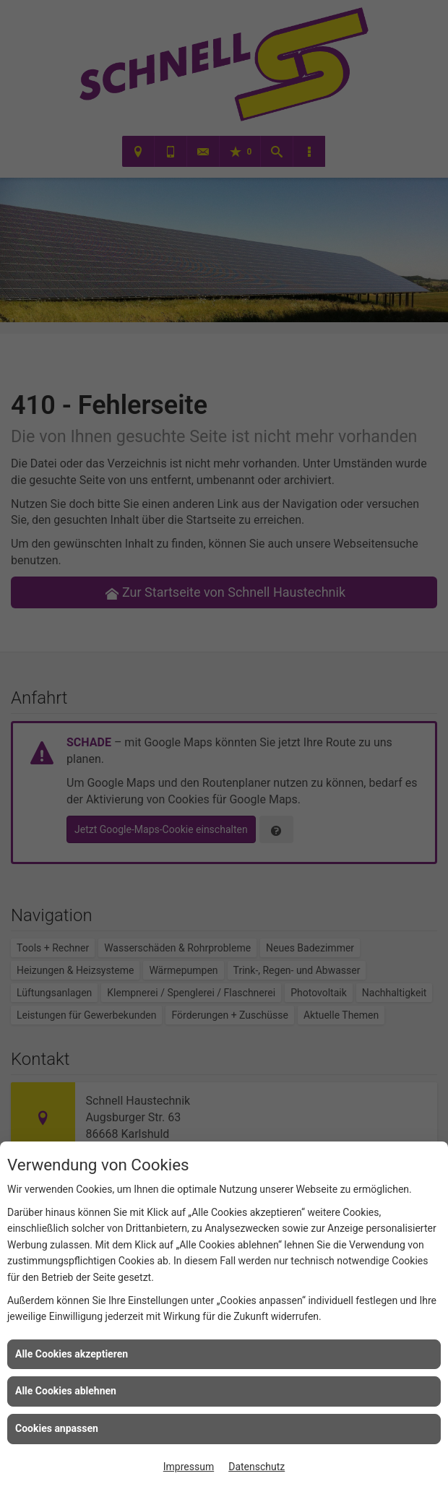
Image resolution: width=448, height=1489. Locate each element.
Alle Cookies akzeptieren (71, 1354)
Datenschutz (256, 1466)
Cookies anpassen (56, 1428)
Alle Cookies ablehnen (65, 1391)
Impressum (188, 1466)
